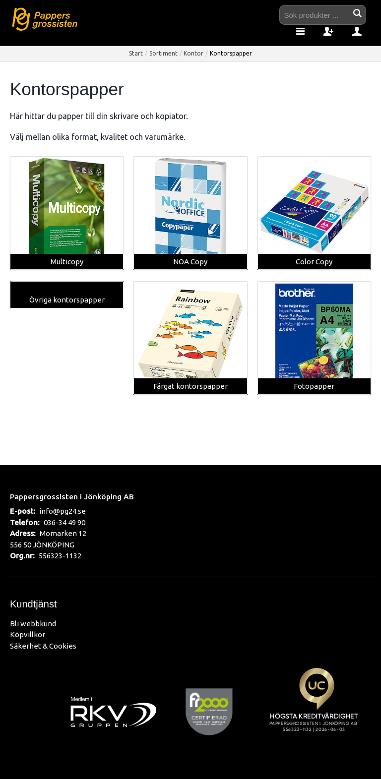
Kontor (193, 53)
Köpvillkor (27, 634)
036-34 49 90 (64, 522)
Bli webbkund (33, 623)
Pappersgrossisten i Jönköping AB (72, 496)
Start (136, 53)
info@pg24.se (62, 511)
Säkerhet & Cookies (43, 646)
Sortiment (163, 53)
